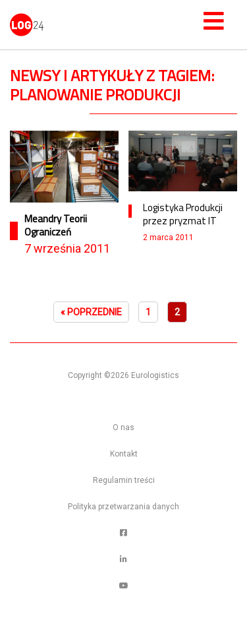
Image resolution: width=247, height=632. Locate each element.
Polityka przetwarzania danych (123, 506)
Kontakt (124, 453)
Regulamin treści (124, 480)
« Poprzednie (91, 312)
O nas (123, 427)
